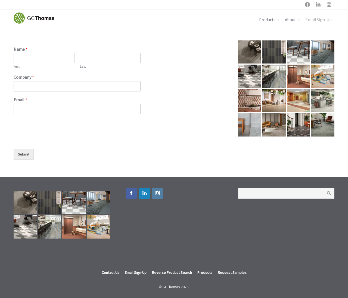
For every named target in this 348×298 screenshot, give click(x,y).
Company (24, 77)
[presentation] (55, 139)
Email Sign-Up (318, 19)
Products (267, 19)
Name (20, 49)
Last (83, 66)
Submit (23, 154)
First (17, 66)
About (290, 19)
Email (20, 99)
